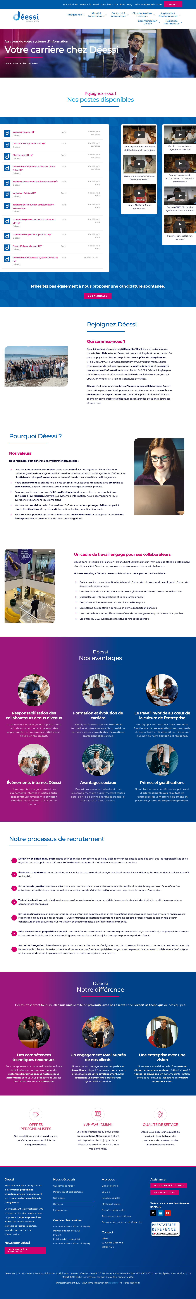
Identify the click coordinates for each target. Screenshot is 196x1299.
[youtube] (168, 1213)
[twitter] (153, 1213)
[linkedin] (160, 1213)
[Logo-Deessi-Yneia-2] (26, 12)
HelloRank (113, 1282)
